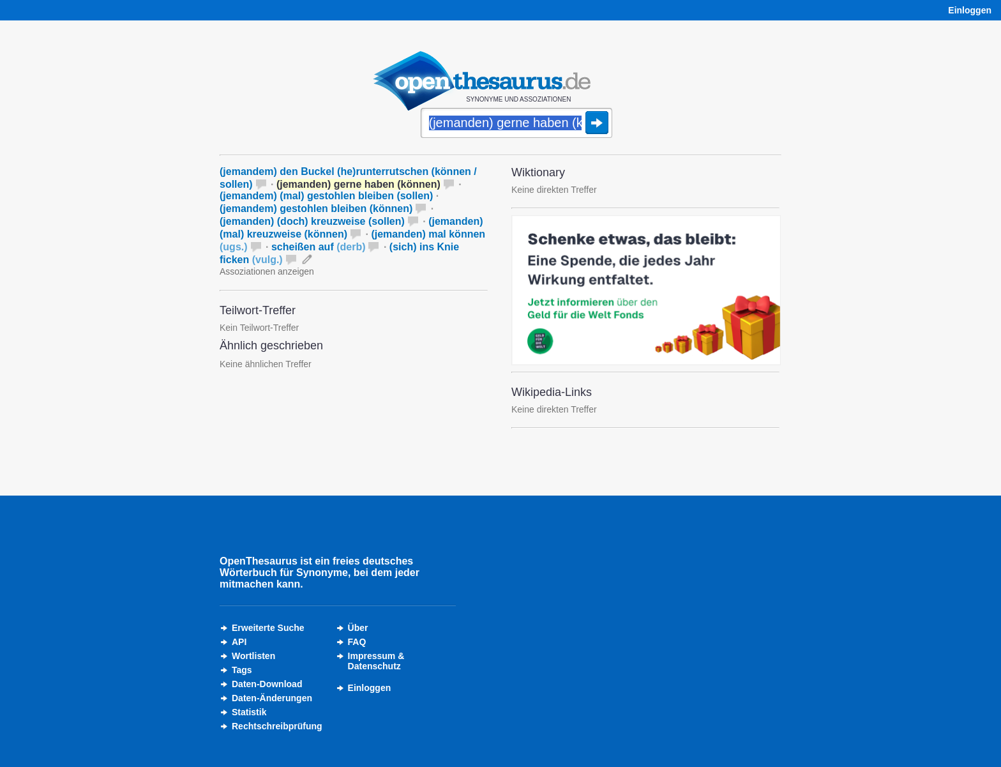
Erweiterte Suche (268, 628)
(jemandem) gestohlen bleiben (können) (316, 208)
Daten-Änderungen (272, 698)
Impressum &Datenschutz (376, 661)
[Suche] (516, 124)
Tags (242, 670)
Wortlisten (253, 656)
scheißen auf (318, 246)
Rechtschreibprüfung (277, 726)
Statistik (249, 712)
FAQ (357, 642)
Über (358, 628)
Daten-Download (267, 684)
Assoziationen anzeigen (267, 271)
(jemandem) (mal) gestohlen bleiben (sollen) (326, 195)
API (239, 642)
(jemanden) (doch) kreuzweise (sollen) (312, 221)
